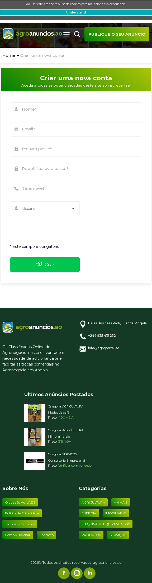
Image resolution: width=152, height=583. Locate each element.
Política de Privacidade (22, 513)
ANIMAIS (120, 502)
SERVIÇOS (69, 454)
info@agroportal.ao (103, 348)
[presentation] (42, 227)
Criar (45, 264)
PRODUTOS (91, 535)
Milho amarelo (59, 436)
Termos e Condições (20, 524)
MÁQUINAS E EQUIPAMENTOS (106, 524)
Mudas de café (58, 412)
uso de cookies (70, 4)
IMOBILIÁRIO (115, 513)
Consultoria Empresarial (66, 460)
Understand (76, 12)
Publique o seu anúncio (116, 34)
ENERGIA (89, 513)
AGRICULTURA (72, 406)
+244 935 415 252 (102, 336)
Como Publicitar (17, 535)
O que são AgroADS (20, 502)
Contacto (46, 535)
